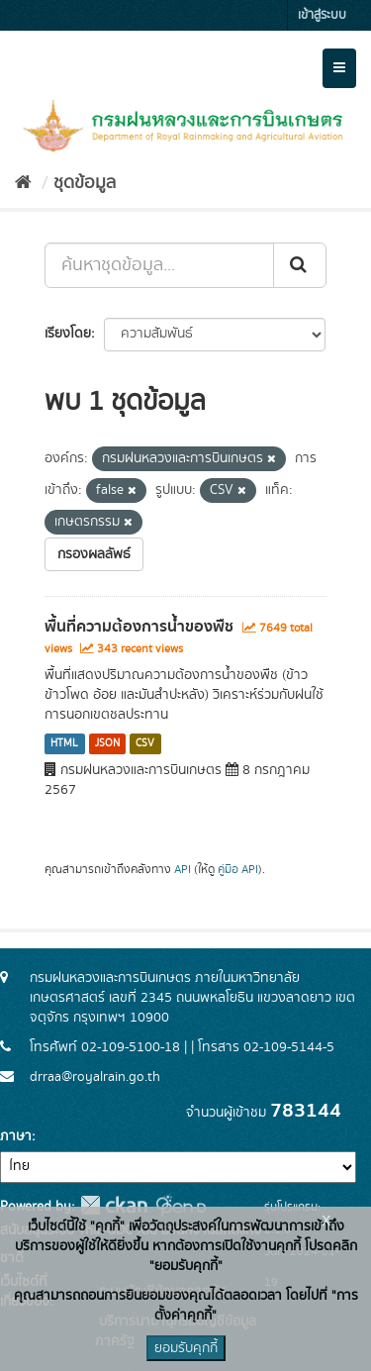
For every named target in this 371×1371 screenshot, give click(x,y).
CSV (145, 743)
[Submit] (299, 265)
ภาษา (16, 1136)
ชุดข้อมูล (84, 183)
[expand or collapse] (339, 68)
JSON (107, 743)
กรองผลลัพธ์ (94, 554)
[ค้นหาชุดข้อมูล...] (159, 265)
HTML (64, 743)
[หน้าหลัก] (23, 183)
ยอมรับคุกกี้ (186, 1348)
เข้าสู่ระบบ (322, 15)
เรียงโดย (68, 333)
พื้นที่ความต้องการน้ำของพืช (139, 626)
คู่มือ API (238, 869)
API (182, 869)
